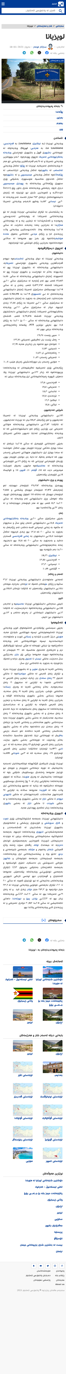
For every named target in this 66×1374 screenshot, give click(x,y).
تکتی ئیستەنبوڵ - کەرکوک (48, 1187)
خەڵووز (7, 858)
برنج (60, 854)
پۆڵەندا (59, 112)
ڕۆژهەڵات (59, 175)
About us (59, 1284)
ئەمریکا (9, 263)
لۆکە (36, 845)
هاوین (60, 637)
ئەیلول (28, 659)
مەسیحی (20, 604)
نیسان (53, 201)
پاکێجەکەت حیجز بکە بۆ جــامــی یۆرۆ (43, 1193)
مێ (46, 584)
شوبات (16, 753)
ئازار (44, 799)
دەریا (60, 845)
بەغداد (59, 123)
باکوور (45, 170)
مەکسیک (41, 466)
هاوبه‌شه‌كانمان (43, 1271)
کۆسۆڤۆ (58, 1238)
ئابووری (40, 832)
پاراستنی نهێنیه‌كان (41, 1280)
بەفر (61, 735)
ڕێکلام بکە (59, 1275)
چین (61, 129)
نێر (26, 584)
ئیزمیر (59, 1213)
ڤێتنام (34, 470)
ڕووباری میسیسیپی (13, 183)
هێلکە (32, 849)
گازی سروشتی (52, 823)
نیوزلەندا (16, 899)
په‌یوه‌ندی (60, 1271)
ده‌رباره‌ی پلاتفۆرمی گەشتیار (38, 1275)
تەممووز (37, 294)
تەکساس (58, 170)
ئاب (61, 749)
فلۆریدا (43, 790)
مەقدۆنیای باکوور (53, 1226)
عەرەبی (34, 148)
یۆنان (35, 899)
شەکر (50, 849)
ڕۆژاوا (22, 166)
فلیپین (22, 470)
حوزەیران (22, 674)
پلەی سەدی (45, 678)
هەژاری (60, 225)
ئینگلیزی (37, 143)
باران (16, 654)
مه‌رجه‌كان (60, 1280)
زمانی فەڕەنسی (20, 536)
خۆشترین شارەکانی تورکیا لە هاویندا (43, 1180)
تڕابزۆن (59, 1206)
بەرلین (60, 118)
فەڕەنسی (9, 143)
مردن (35, 234)
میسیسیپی (26, 175)
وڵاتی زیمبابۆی (54, 1200)
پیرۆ (28, 899)
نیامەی (59, 1251)
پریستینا (58, 1232)
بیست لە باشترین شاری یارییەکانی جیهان (41, 1245)
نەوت (6, 819)
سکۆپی (58, 1219)
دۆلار (29, 889)
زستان (28, 637)
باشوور (47, 153)
